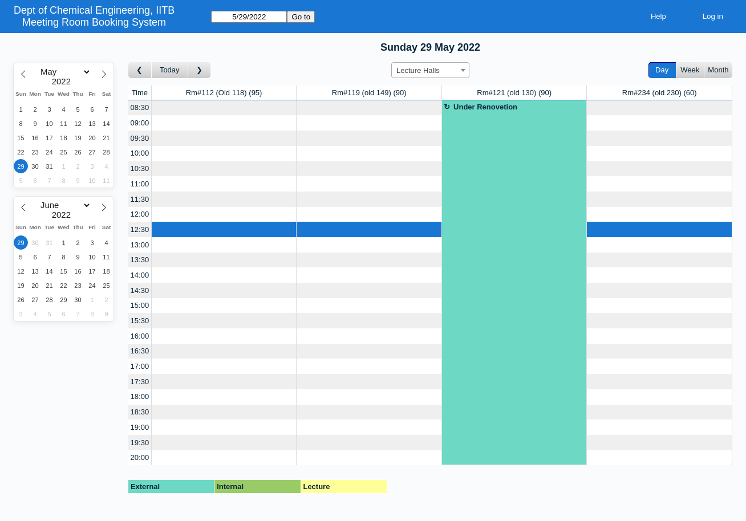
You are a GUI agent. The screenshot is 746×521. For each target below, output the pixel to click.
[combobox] (430, 70)
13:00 (140, 245)
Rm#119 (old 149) (369, 92)
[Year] (64, 81)
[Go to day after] (199, 70)
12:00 (140, 214)
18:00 (140, 396)
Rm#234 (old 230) (659, 92)
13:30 (140, 259)
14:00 (140, 275)
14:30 (140, 290)
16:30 (140, 351)
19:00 (140, 427)
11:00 (140, 184)
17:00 (140, 366)
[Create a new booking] (224, 108)
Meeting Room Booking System (94, 22)
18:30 (140, 412)
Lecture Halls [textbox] (418, 70)
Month (718, 70)
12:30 (140, 229)
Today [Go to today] (170, 70)
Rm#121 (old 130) (514, 92)
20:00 (140, 457)
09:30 (140, 138)
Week (689, 70)
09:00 (140, 123)
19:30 (140, 442)
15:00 (140, 305)
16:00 (140, 336)
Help (658, 16)
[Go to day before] (140, 70)
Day (661, 70)
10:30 (140, 168)
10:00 (140, 153)
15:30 (140, 320)
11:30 (140, 199)
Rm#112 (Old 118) (224, 92)
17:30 (140, 381)
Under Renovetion (485, 107)
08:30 (140, 107)
